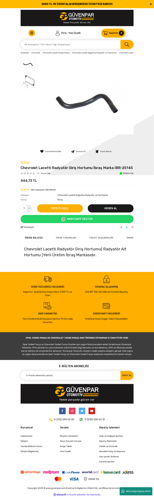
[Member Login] (61, 33)
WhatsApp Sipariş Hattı (136, 491)
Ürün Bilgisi (34, 237)
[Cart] (113, 33)
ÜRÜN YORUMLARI (66, 237)
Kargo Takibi (66, 446)
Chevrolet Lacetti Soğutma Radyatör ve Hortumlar (83, 195)
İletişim (24, 441)
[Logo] (77, 18)
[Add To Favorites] (50, 151)
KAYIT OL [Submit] (127, 375)
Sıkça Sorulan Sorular (71, 441)
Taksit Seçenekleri (101, 237)
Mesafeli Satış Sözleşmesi (112, 451)
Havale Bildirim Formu (31, 446)
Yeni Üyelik (74, 33)
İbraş (25, 162)
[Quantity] (26, 208)
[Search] (77, 44)
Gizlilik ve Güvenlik (108, 446)
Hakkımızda (26, 436)
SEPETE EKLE (60, 208)
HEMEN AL (110, 208)
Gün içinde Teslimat (109, 456)
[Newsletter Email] (77, 375)
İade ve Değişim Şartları (111, 436)
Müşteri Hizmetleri (69, 436)
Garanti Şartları (107, 461)
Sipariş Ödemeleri (108, 441)
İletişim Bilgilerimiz (30, 451)
